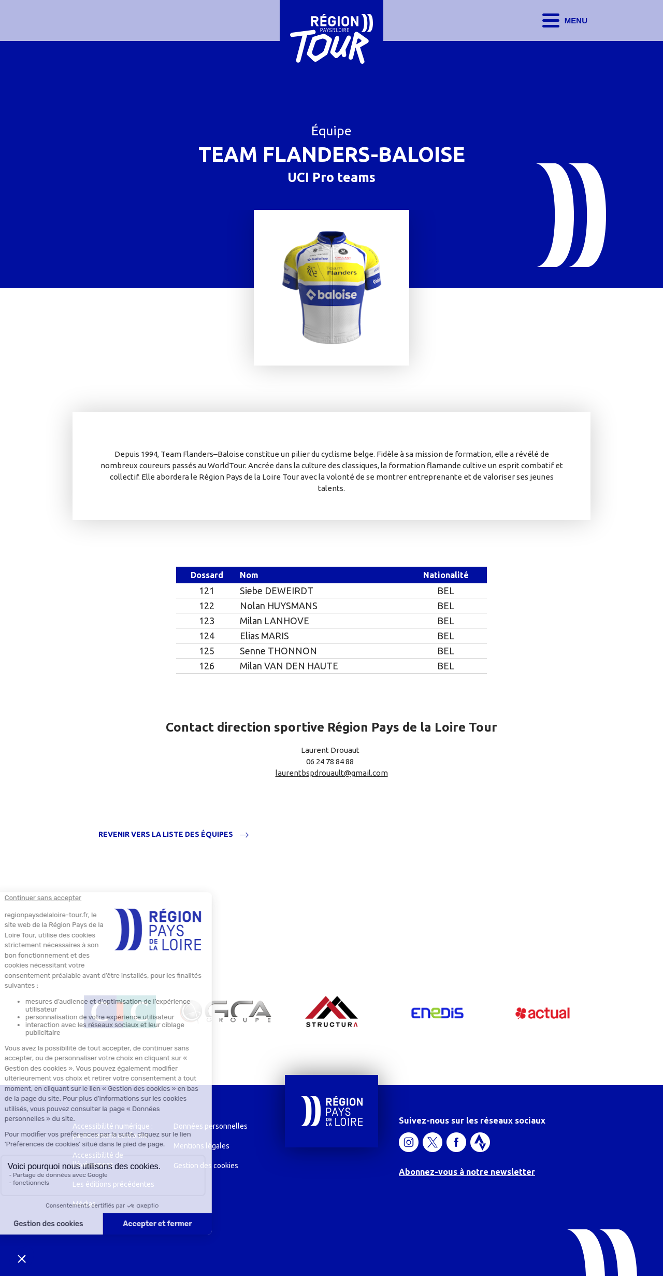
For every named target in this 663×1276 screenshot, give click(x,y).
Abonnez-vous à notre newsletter (467, 1171)
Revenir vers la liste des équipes (165, 834)
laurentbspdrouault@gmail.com (332, 772)
